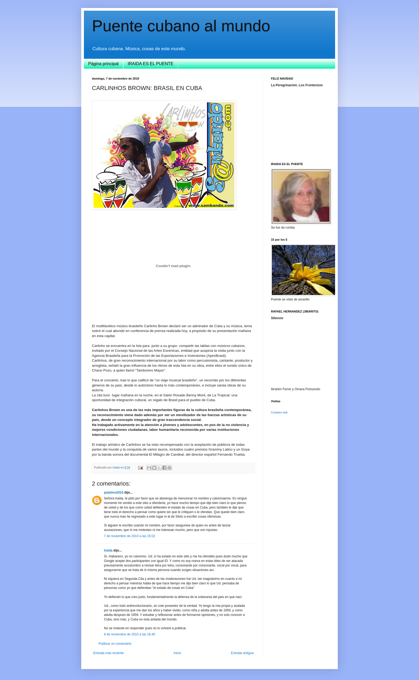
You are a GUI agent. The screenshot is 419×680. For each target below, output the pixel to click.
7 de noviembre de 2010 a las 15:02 (129, 536)
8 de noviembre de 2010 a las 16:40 (129, 634)
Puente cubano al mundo (181, 26)
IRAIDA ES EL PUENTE (150, 63)
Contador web (279, 412)
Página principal (103, 63)
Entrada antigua (242, 653)
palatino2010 (113, 492)
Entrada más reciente (108, 653)
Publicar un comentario (115, 644)
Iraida (108, 550)
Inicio (177, 653)
